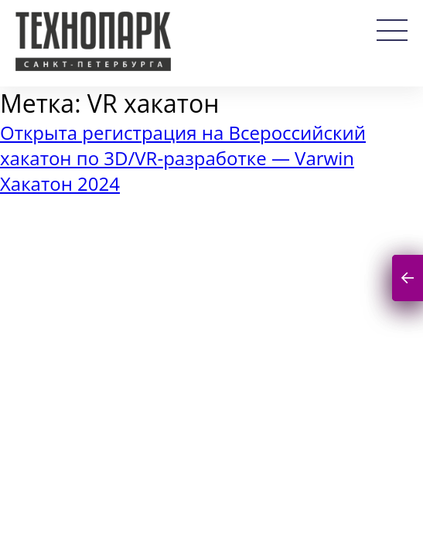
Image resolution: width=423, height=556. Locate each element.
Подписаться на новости (407, 278)
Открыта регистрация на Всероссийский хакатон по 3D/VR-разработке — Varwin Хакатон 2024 (183, 158)
